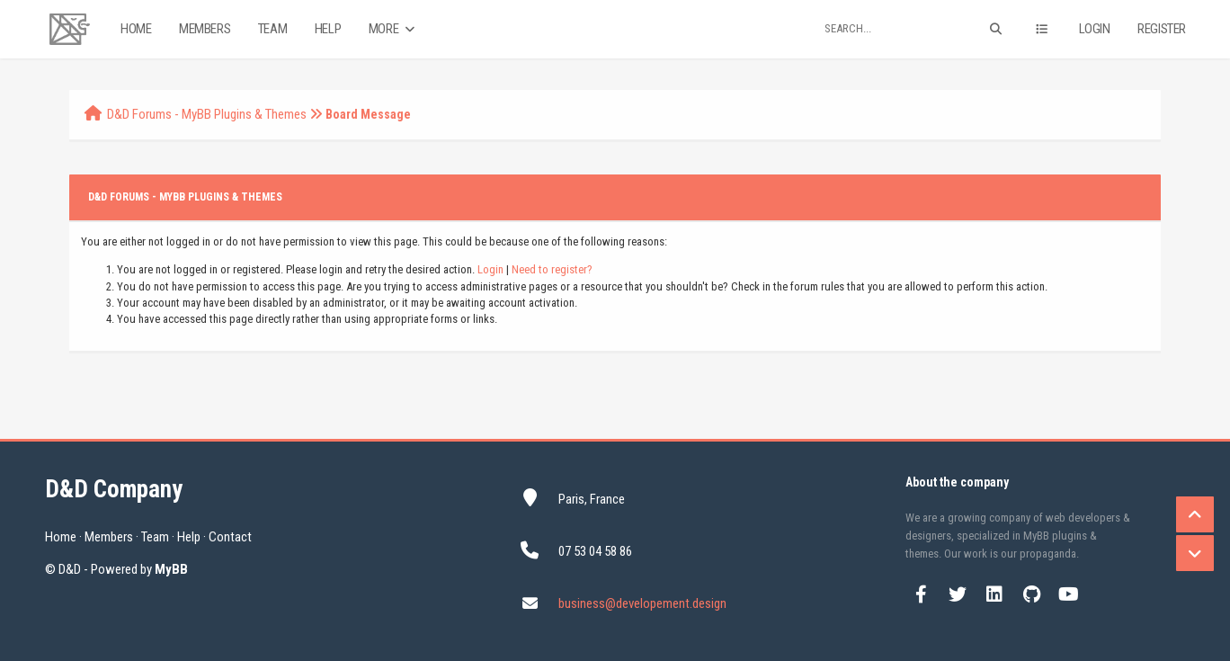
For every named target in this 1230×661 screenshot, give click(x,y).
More (393, 29)
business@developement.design (642, 603)
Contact (230, 537)
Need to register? (552, 269)
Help (328, 29)
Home (135, 29)
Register (1161, 29)
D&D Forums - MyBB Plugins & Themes (207, 114)
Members (204, 29)
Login (1094, 29)
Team (272, 29)
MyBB (171, 569)
